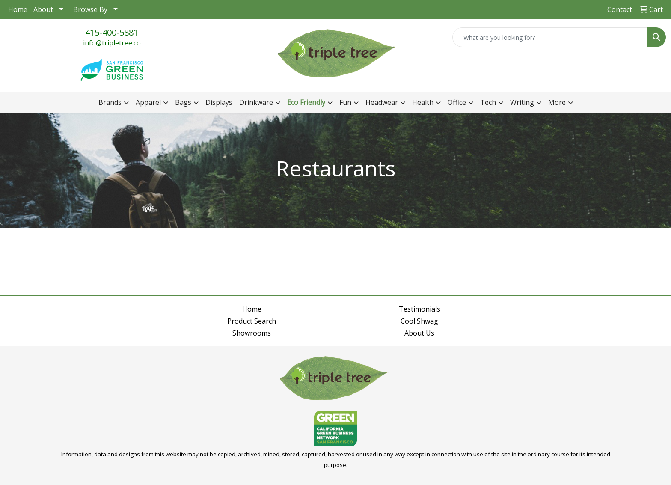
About (43, 9)
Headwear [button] (381, 102)
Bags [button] (183, 102)
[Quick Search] (550, 37)
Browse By (90, 9)
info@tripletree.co (112, 43)
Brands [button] (110, 102)
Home (17, 9)
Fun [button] (345, 102)
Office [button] (457, 102)
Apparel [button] (148, 102)
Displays (218, 102)
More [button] (557, 102)
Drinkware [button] (256, 102)
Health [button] (422, 102)
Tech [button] (488, 102)
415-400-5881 (111, 32)
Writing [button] (522, 102)
